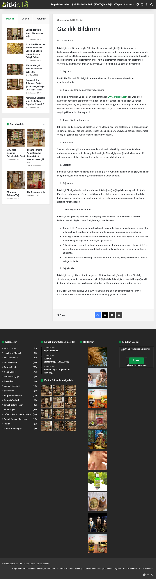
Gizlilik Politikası (146, 568)
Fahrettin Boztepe (65, 568)
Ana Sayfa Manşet (12, 353)
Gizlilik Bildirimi (130, 568)
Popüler (10, 18)
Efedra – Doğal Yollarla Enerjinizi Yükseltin (34, 72)
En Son (25, 18)
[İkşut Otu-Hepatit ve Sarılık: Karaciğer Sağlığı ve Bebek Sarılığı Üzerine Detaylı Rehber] (15, 49)
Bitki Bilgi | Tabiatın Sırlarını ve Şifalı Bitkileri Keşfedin (98, 568)
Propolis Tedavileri (12, 400)
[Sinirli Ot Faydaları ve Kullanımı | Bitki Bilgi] (58, 390)
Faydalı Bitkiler (11, 367)
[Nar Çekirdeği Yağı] (36, 187)
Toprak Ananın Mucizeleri (15, 419)
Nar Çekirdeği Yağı (36, 199)
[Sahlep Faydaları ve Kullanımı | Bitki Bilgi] (58, 414)
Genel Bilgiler (10, 372)
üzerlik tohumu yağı (13, 428)
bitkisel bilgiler (10, 362)
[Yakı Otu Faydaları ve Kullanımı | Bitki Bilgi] (58, 426)
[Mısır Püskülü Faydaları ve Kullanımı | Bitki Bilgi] (70, 414)
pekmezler (9, 390)
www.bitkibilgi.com (117, 96)
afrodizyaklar (10, 348)
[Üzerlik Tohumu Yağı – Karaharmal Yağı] (15, 34)
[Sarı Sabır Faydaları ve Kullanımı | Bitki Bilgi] (70, 402)
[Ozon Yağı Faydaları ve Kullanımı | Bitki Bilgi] (46, 414)
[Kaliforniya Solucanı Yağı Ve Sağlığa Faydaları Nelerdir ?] (15, 105)
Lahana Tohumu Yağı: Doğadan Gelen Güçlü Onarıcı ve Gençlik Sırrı (35, 163)
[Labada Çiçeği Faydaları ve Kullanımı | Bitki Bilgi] (46, 402)
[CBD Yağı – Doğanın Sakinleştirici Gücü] (16, 145)
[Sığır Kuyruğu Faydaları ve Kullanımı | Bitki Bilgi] (70, 390)
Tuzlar (7, 423)
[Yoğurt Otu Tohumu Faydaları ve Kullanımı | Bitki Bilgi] (46, 426)
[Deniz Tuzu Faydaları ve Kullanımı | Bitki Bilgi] (46, 390)
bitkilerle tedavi (11, 357)
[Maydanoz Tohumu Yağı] (16, 187)
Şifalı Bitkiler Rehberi (82, 4)
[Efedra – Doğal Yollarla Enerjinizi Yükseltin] (15, 73)
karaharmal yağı (11, 376)
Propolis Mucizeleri (60, 4)
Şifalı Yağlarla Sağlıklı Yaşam (108, 4)
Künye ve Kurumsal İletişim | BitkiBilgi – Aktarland (33, 568)
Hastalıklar (129, 4)
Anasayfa (62, 20)
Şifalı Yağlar (9, 409)
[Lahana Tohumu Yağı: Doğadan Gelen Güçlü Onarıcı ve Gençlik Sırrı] (36, 145)
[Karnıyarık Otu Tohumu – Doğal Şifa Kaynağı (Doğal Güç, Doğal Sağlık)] (15, 87)
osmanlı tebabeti (12, 386)
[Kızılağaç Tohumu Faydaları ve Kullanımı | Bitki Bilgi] (70, 426)
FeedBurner (142, 365)
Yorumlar (41, 18)
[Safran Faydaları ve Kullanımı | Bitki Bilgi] (58, 402)
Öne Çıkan (9, 381)
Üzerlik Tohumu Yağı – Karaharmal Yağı (35, 33)
